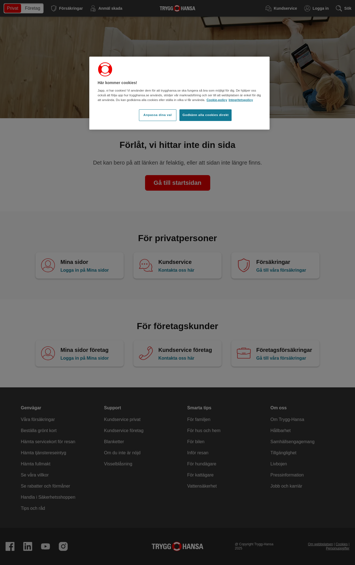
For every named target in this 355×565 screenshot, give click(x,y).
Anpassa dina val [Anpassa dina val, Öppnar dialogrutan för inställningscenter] (157, 115)
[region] (179, 93)
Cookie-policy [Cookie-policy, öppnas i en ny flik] (217, 100)
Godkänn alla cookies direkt (205, 115)
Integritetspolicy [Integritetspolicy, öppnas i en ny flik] (241, 100)
